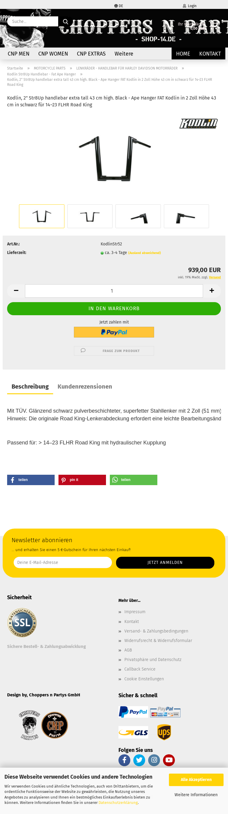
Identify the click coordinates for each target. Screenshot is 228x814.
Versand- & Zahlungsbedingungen (156, 631)
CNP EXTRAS (91, 54)
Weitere (124, 54)
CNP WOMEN (53, 54)
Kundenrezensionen (85, 386)
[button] (16, 291)
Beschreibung (30, 386)
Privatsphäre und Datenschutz (152, 659)
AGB (128, 650)
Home (183, 54)
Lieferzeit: (16, 252)
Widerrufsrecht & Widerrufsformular (158, 640)
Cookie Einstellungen (144, 679)
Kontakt (210, 54)
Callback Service (140, 669)
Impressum (134, 611)
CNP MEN (18, 54)
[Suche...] (65, 21)
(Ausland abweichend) (144, 253)
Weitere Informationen (196, 794)
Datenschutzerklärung (118, 802)
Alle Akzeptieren (196, 779)
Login (190, 6)
